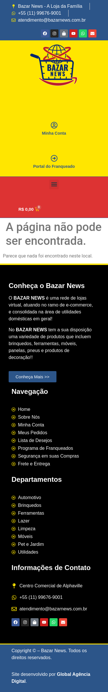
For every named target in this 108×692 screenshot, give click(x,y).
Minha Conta (54, 133)
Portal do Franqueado (54, 166)
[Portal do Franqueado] (54, 158)
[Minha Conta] (54, 125)
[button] (54, 184)
